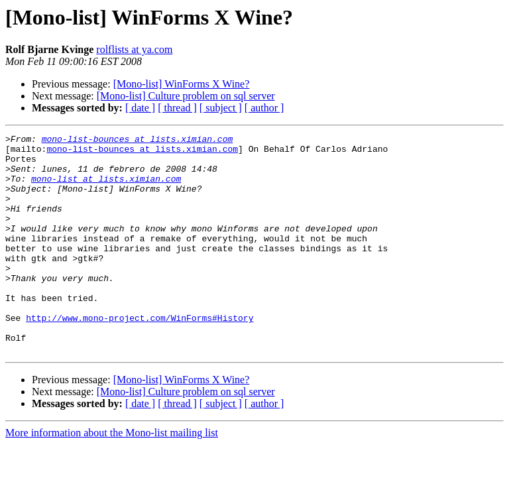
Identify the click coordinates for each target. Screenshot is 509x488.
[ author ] (264, 107)
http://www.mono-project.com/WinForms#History (139, 355)
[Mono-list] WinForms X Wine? (181, 84)
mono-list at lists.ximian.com (106, 188)
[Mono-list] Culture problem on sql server (186, 95)
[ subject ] (220, 107)
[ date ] (140, 107)
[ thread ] (177, 107)
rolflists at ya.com (134, 49)
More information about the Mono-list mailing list (111, 476)
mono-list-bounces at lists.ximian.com (137, 141)
